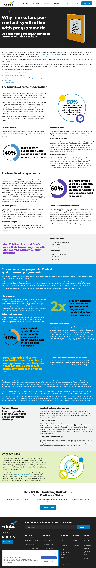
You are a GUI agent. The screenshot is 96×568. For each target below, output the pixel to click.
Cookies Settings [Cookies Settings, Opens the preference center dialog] (48, 561)
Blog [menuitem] (62, 540)
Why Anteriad (9, 83)
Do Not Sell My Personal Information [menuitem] (88, 547)
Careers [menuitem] (75, 548)
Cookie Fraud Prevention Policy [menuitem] (87, 552)
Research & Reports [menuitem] (64, 546)
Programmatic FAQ (8, 201)
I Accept (49, 558)
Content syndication (8, 93)
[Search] (78, 3)
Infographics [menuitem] (64, 557)
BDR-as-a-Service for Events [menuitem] (48, 549)
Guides (11, 11)
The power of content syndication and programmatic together (25, 78)
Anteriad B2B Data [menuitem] (30, 538)
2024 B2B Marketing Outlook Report (49, 54)
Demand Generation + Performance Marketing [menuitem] (31, 545)
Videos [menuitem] (62, 549)
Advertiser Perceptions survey (22, 475)
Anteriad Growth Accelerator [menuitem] (47, 541)
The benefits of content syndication (16, 73)
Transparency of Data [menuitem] (87, 557)
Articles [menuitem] (63, 538)
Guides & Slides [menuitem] (65, 552)
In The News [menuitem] (76, 545)
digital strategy (70, 59)
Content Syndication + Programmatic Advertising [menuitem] (49, 545)
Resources (4, 11)
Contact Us (7, 542)
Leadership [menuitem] (75, 538)
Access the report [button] (48, 507)
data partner (80, 431)
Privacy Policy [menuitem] (87, 540)
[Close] (55, 553)
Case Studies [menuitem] (64, 543)
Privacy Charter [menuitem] (88, 543)
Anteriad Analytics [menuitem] (47, 538)
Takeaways (8, 80)
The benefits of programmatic (14, 75)
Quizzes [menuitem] (63, 554)
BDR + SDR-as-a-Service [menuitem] (31, 548)
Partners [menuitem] (75, 540)
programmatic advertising (73, 411)
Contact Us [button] (87, 3)
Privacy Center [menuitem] (88, 538)
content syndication (54, 411)
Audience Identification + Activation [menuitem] (31, 541)
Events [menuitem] (74, 543)
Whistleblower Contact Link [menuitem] (67, 564)
